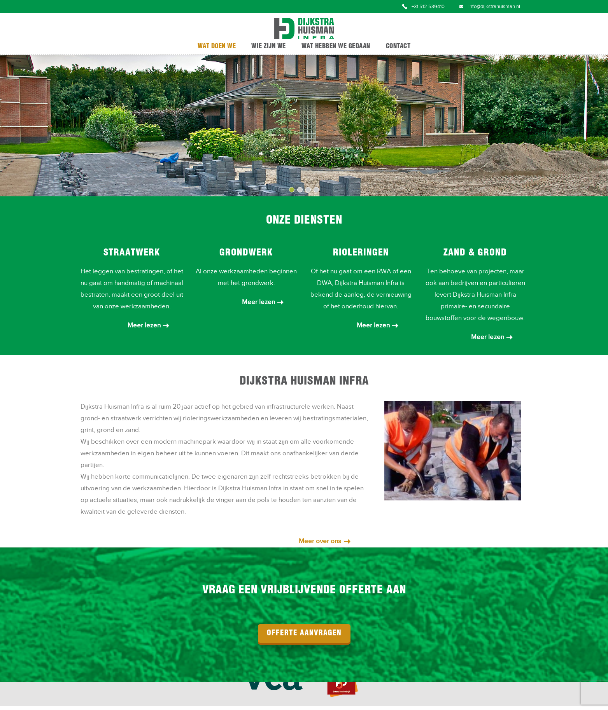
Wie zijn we (268, 46)
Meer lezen (144, 325)
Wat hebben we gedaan (335, 46)
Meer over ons (320, 541)
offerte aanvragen (304, 633)
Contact (398, 46)
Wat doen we (217, 46)
